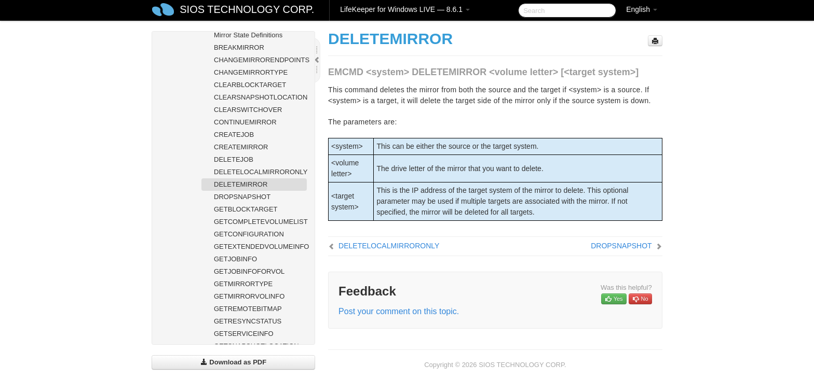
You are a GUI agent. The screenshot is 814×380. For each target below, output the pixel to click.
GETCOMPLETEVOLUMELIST (260, 222)
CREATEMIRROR (241, 147)
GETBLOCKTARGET (246, 209)
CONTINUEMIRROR (245, 122)
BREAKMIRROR (239, 47)
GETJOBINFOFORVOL (249, 271)
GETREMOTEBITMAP (248, 309)
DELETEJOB (233, 159)
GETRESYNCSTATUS (247, 321)
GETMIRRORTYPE (243, 284)
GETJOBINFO (235, 259)
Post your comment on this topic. (398, 311)
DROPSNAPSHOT (242, 197)
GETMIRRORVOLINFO (249, 296)
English (641, 9)
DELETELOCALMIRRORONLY (260, 172)
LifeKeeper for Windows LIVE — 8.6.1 (405, 9)
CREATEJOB (234, 134)
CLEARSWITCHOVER (248, 110)
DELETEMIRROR (240, 184)
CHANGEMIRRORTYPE (251, 72)
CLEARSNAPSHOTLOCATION (260, 97)
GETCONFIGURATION (249, 234)
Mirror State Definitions (248, 35)
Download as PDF (233, 362)
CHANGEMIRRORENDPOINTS (260, 60)
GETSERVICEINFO (244, 333)
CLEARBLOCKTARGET (250, 85)
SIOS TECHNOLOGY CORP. (247, 9)
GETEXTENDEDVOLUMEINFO (260, 246)
